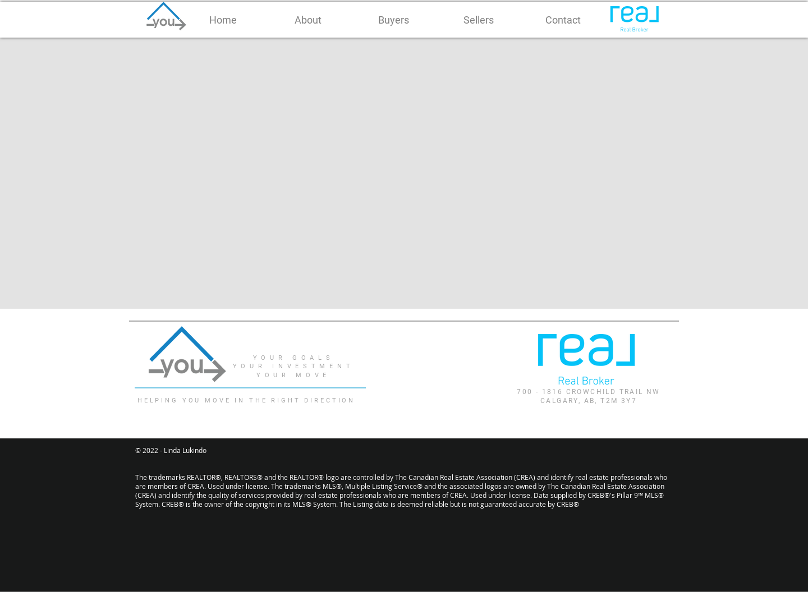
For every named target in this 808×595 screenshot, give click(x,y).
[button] (308, 20)
